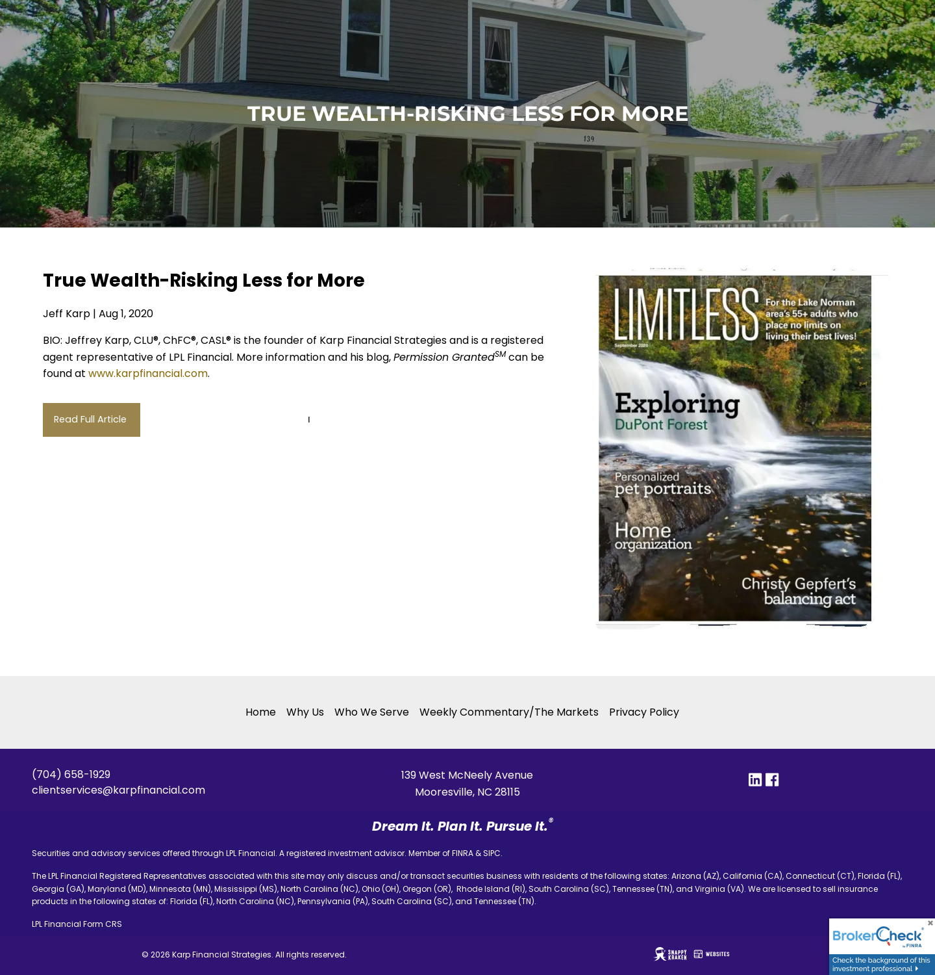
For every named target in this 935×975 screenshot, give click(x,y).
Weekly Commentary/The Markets (509, 712)
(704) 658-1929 (71, 774)
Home (260, 712)
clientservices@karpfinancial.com (118, 790)
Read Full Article (91, 419)
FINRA (462, 853)
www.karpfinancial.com (148, 373)
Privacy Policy (644, 712)
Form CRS (102, 924)
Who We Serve (371, 712)
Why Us (305, 712)
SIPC (492, 853)
